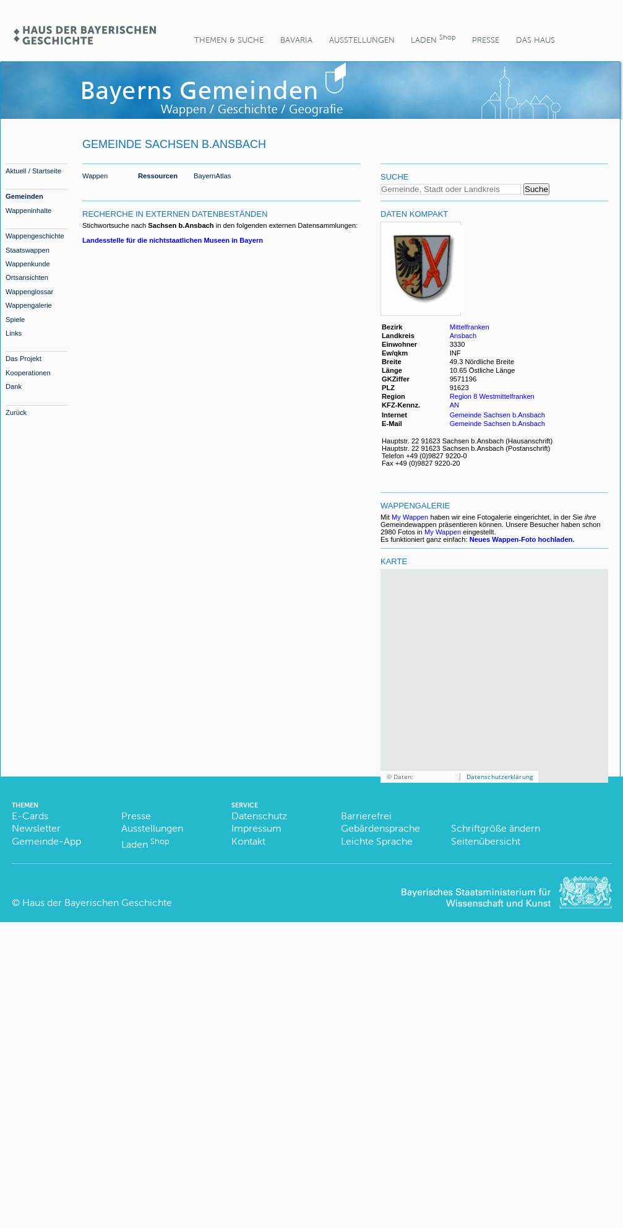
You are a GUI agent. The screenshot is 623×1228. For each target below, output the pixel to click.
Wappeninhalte (28, 210)
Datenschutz (259, 816)
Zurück (16, 412)
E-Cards (30, 816)
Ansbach (463, 335)
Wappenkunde (28, 264)
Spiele (15, 319)
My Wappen (410, 517)
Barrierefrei (366, 816)
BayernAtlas (212, 176)
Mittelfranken (469, 327)
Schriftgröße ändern (495, 828)
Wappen (95, 176)
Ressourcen (158, 176)
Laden (433, 39)
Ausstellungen (362, 40)
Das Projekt (23, 358)
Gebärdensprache (380, 828)
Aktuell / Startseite (33, 171)
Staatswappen (27, 250)
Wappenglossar (29, 291)
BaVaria (296, 40)
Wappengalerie (29, 305)
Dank (14, 386)
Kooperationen (28, 373)
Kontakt (248, 841)
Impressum (256, 828)
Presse (485, 40)
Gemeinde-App (46, 841)
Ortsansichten (27, 277)
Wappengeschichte (35, 236)
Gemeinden (24, 196)
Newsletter (36, 828)
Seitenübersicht (485, 841)
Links (14, 333)
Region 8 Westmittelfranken (492, 396)
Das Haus (535, 40)
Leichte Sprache (377, 841)
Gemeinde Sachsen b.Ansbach (497, 415)
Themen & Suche (229, 40)
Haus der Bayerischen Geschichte (97, 902)
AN (455, 405)
